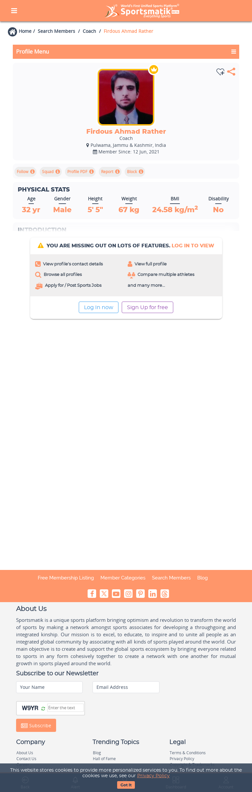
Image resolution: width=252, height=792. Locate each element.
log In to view (193, 245)
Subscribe (36, 725)
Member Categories (122, 578)
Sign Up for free (147, 307)
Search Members (56, 31)
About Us (24, 753)
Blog (202, 578)
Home (25, 31)
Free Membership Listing (66, 578)
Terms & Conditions (188, 753)
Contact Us (26, 758)
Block (132, 171)
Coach (89, 31)
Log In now (98, 307)
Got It (126, 785)
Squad (47, 171)
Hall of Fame (104, 758)
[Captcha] (65, 708)
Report (107, 171)
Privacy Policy (153, 776)
